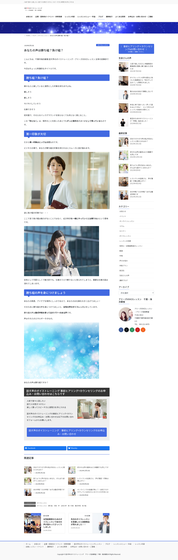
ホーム (28, 544)
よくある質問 (62, 546)
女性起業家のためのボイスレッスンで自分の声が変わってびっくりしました (52, 523)
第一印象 (71, 506)
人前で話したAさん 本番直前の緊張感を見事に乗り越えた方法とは (141, 66)
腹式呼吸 (78, 506)
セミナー (123, 231)
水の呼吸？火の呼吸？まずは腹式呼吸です (49, 489)
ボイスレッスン (103, 45)
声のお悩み (124, 260)
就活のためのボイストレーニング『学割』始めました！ (141, 119)
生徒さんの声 (124, 275)
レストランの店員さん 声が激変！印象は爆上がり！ (93, 479)
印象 (55, 506)
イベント (123, 216)
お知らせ (123, 211)
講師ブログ (124, 280)
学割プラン (124, 265)
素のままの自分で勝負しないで (141, 91)
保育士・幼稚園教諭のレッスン (131, 246)
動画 (121, 251)
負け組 (84, 506)
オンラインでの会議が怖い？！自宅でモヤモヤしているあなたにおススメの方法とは (93, 490)
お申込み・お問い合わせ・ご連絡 (82, 546)
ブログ (107, 544)
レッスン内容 (140, 544)
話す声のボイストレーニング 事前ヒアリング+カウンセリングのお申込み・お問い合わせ (67, 432)
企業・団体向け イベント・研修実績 (57, 544)
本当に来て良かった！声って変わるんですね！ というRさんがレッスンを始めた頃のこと (142, 107)
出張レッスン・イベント (35, 546)
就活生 (122, 270)
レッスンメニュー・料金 (123, 544)
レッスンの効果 (125, 241)
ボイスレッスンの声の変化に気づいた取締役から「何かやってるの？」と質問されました (141, 80)
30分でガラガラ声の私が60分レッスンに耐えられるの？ (49, 468)
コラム (122, 226)
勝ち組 (50, 506)
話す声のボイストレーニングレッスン (88, 544)
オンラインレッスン (127, 221)
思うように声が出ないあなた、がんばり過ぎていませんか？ (49, 479)
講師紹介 (50, 546)
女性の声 (64, 506)
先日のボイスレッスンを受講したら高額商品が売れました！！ (80, 522)
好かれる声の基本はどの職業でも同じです (93, 467)
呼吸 (121, 256)
